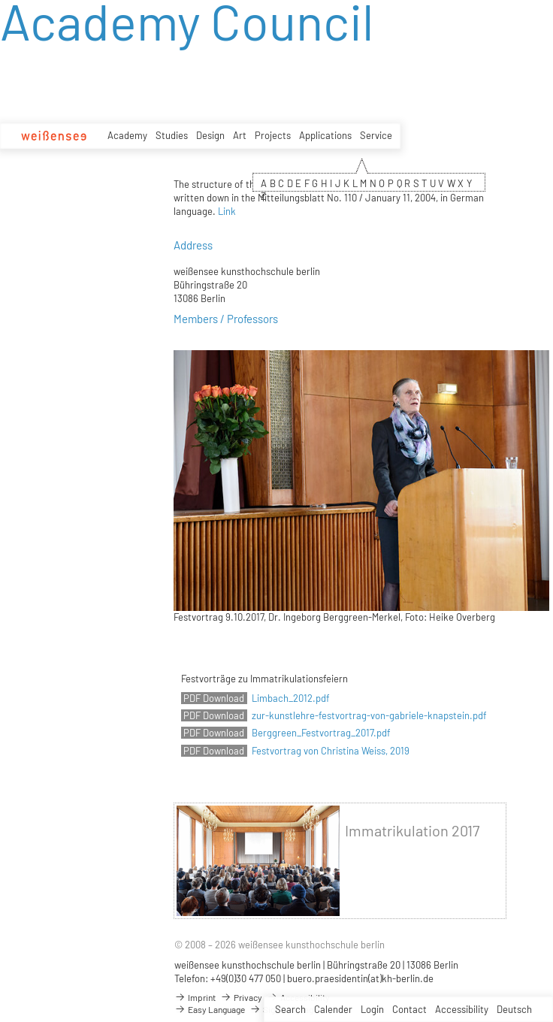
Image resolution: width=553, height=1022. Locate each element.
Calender (333, 1009)
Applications (325, 135)
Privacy (241, 997)
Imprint (195, 997)
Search (290, 1009)
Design (210, 135)
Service (376, 135)
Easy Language (209, 1009)
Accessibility (461, 1009)
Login (372, 1009)
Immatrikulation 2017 (412, 831)
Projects (273, 135)
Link (227, 211)
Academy (127, 135)
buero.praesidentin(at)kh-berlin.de (360, 978)
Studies (172, 135)
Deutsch (514, 1009)
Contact (409, 1009)
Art (239, 135)
